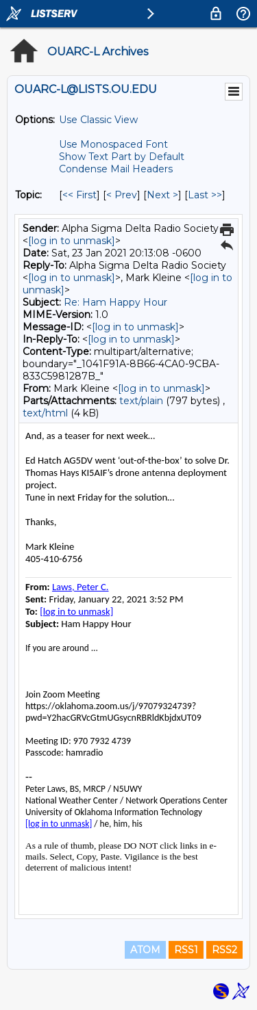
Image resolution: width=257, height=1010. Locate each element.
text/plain (141, 401)
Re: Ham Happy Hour (115, 302)
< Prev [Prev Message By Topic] (121, 195)
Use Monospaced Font (113, 144)
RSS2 (224, 950)
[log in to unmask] (71, 241)
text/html (45, 413)
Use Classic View (98, 120)
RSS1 (186, 950)
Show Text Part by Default (121, 156)
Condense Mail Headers (116, 169)
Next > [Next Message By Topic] (162, 195)
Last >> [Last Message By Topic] (205, 195)
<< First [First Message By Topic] (79, 195)
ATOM (145, 950)
